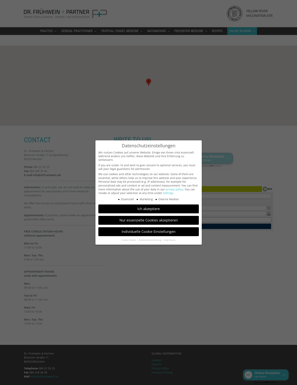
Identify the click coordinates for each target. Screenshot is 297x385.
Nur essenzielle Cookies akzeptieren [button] (148, 220)
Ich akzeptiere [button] (148, 208)
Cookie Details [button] (129, 240)
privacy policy (174, 189)
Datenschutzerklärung (150, 240)
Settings (168, 193)
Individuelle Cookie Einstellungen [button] (148, 231)
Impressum (169, 240)
